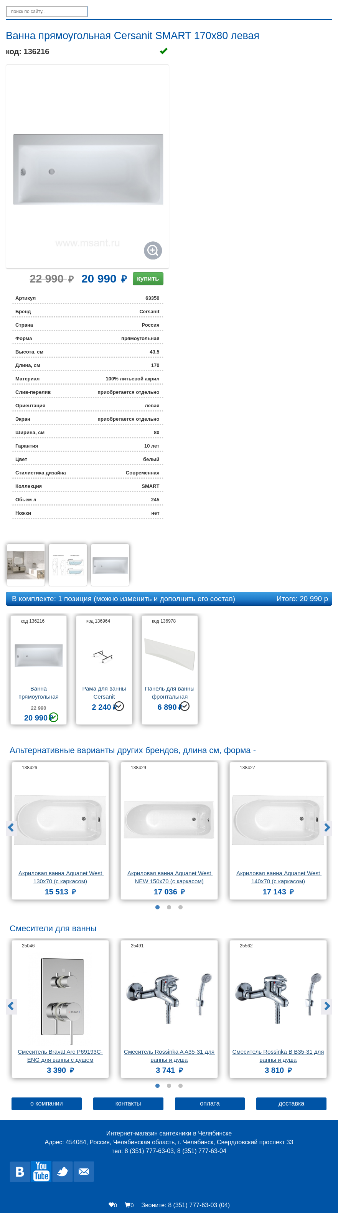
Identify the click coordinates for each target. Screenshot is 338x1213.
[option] (38, 673)
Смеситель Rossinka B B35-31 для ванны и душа (278, 1055)
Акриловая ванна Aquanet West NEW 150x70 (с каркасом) (170, 877)
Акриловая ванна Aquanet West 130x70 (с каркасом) (61, 877)
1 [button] (158, 907)
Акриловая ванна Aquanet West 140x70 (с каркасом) (279, 877)
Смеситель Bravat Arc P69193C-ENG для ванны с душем (60, 1055)
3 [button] (181, 907)
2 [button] (169, 907)
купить (148, 278)
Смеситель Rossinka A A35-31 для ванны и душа (169, 1055)
